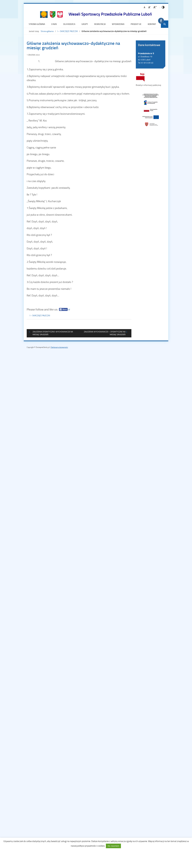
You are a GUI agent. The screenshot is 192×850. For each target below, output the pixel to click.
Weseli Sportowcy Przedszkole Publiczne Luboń (110, 14)
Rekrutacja (100, 24)
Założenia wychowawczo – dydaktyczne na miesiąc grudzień (104, 333)
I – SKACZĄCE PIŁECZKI (67, 31)
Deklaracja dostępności (59, 347)
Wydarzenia (118, 24)
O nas (54, 24)
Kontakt (152, 24)
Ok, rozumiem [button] (113, 846)
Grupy (85, 24)
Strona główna (37, 24)
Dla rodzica (69, 24)
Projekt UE (136, 24)
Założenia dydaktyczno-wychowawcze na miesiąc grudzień (53, 333)
